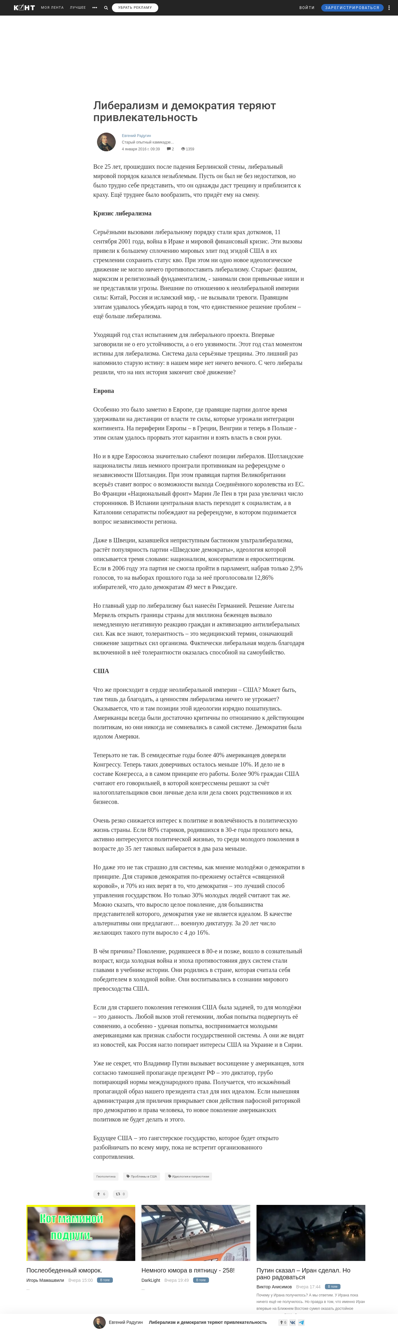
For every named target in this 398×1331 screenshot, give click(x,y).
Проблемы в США (141, 1176)
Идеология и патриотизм (188, 1176)
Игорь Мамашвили (45, 1280)
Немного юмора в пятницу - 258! (188, 1270)
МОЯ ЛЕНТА (52, 8)
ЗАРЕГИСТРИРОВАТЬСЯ (352, 8)
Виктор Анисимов (274, 1286)
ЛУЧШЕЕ (78, 8)
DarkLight (150, 1280)
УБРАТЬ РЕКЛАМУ (135, 8)
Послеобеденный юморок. (64, 1270)
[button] (389, 8)
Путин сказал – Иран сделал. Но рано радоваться (303, 1273)
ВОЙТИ (307, 8)
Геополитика (105, 1176)
